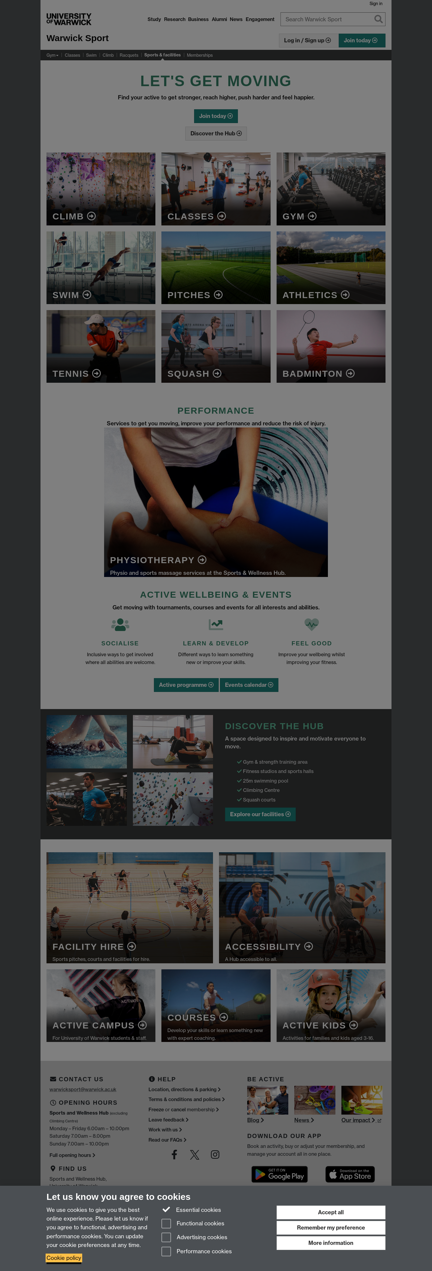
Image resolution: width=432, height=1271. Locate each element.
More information (330, 1242)
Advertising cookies (194, 1237)
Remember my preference (331, 1227)
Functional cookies (192, 1224)
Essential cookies (191, 1209)
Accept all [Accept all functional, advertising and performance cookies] (331, 1212)
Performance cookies (196, 1251)
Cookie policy (63, 1257)
